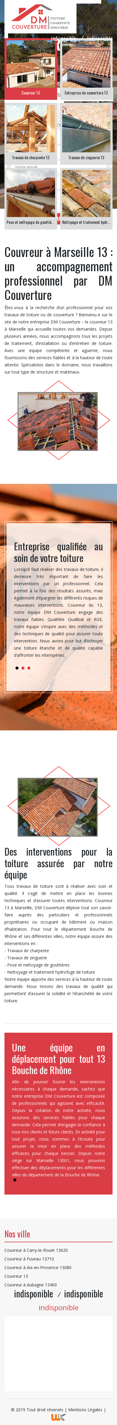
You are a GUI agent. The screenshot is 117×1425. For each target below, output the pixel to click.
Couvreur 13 (16, 1276)
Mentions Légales (85, 1409)
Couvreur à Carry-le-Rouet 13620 (36, 1250)
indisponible (63, 38)
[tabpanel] (58, 602)
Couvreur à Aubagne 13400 (30, 1285)
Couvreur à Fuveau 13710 (29, 1259)
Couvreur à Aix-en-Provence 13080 (37, 1267)
